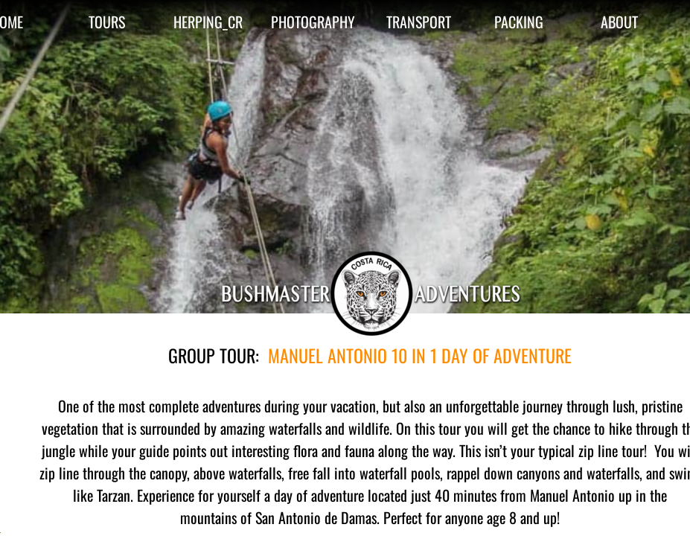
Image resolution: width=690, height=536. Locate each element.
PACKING (518, 21)
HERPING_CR (208, 21)
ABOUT (619, 21)
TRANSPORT (418, 21)
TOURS (107, 21)
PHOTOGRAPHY (313, 21)
